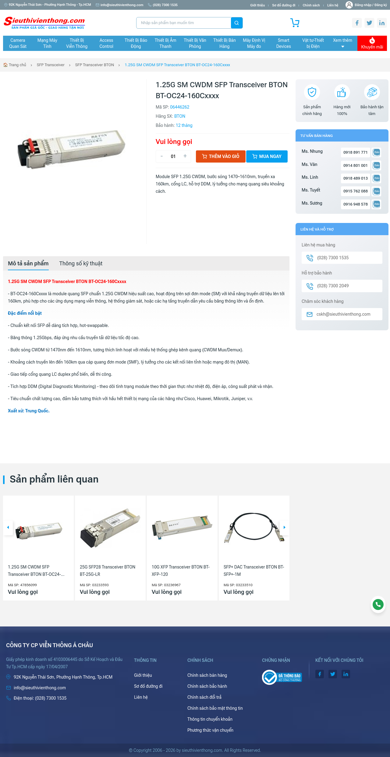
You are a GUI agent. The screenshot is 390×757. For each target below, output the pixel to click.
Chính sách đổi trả (204, 697)
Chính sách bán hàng (207, 675)
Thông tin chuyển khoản (209, 719)
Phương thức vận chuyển (210, 730)
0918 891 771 (355, 152)
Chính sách (311, 5)
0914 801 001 (355, 165)
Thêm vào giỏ (220, 156)
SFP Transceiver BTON (94, 65)
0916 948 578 (355, 204)
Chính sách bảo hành (207, 686)
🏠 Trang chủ (14, 65)
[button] (8, 528)
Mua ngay (267, 156)
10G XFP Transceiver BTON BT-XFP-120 (181, 571)
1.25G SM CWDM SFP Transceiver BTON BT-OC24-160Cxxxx (177, 65)
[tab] (28, 263)
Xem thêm (342, 43)
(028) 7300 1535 (163, 5)
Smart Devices (283, 43)
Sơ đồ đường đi (283, 5)
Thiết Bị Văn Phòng (195, 43)
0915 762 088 (355, 191)
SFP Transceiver (51, 65)
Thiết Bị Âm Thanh (165, 43)
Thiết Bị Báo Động (136, 43)
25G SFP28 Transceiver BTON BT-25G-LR (107, 571)
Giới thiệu (257, 5)
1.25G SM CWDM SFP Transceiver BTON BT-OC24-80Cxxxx (34, 571)
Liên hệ (333, 5)
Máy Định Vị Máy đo (254, 43)
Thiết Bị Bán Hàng (224, 43)
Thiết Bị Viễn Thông (76, 43)
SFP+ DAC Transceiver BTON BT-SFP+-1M (254, 571)
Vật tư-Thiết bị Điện (313, 43)
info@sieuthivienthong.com (120, 5)
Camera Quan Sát (18, 43)
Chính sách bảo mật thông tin (215, 708)
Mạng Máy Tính (47, 43)
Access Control (106, 43)
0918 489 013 (355, 178)
